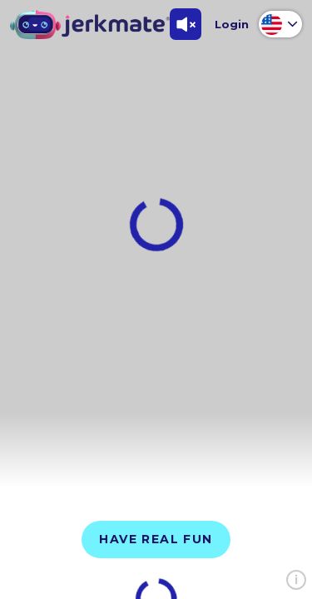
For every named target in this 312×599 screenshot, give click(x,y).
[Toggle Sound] (185, 24)
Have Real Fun (155, 539)
